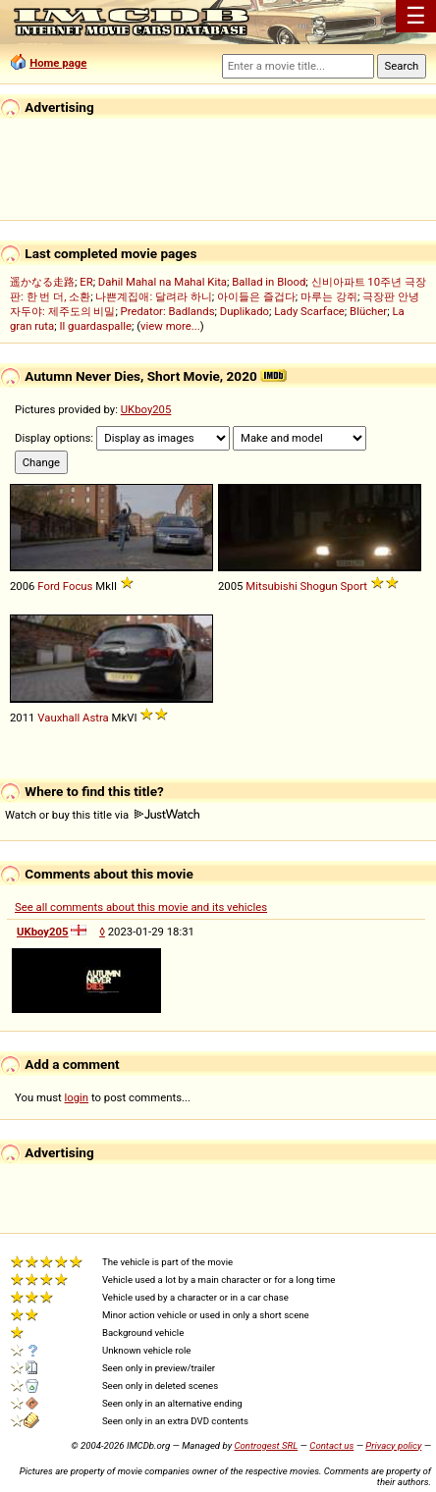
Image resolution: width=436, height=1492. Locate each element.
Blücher (368, 311)
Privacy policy (393, 1445)
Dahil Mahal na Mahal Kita (162, 282)
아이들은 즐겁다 (256, 296)
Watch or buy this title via (102, 815)
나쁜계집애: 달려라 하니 (153, 296)
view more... (170, 326)
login (77, 1097)
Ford (48, 586)
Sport (354, 586)
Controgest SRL (266, 1445)
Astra (95, 717)
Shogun (319, 586)
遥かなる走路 (42, 282)
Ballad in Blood (268, 282)
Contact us (331, 1445)
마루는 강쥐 (328, 296)
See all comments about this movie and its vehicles (141, 907)
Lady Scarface (309, 311)
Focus (78, 586)
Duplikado (244, 311)
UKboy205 (146, 409)
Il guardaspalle (95, 326)
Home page (57, 63)
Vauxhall (58, 717)
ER (86, 282)
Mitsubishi (271, 586)
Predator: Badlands (168, 311)
